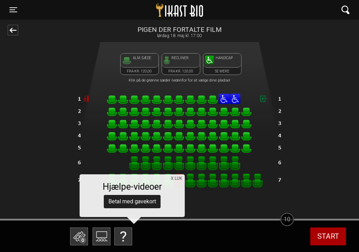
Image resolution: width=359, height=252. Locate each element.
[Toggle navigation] (13, 10)
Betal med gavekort (132, 201)
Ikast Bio (143, 10)
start (328, 236)
